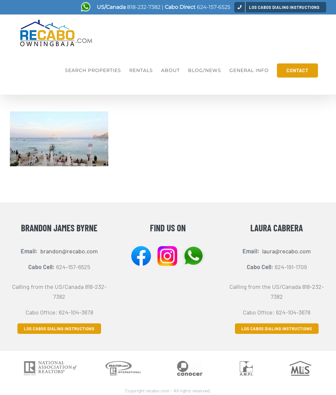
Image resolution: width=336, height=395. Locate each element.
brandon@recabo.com (69, 251)
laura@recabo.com (286, 251)
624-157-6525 (213, 7)
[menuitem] (280, 7)
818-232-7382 (143, 7)
